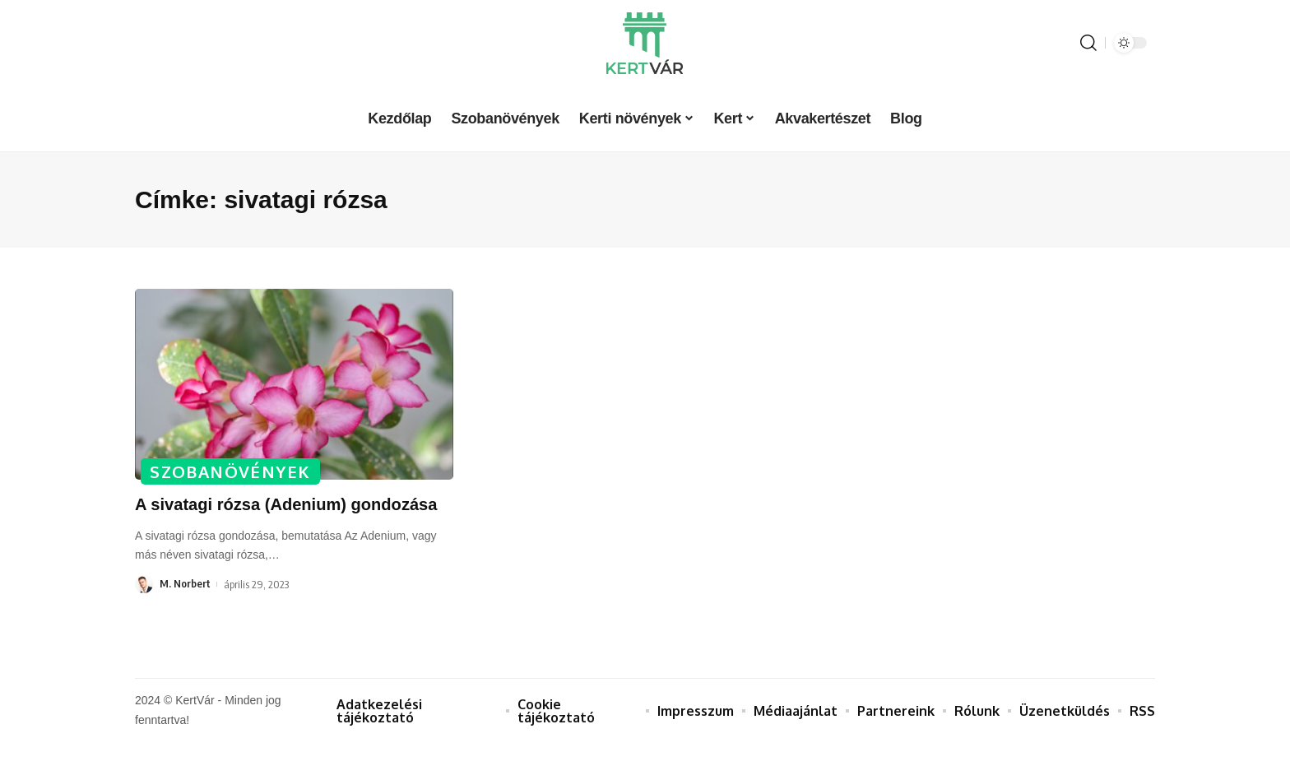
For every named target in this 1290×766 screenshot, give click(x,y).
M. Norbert (185, 608)
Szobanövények (231, 470)
